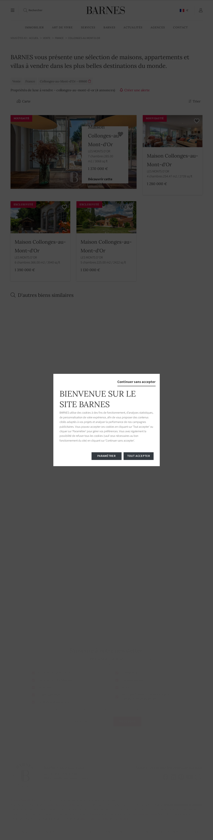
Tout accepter (138, 456)
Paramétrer (106, 456)
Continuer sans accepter (136, 381)
